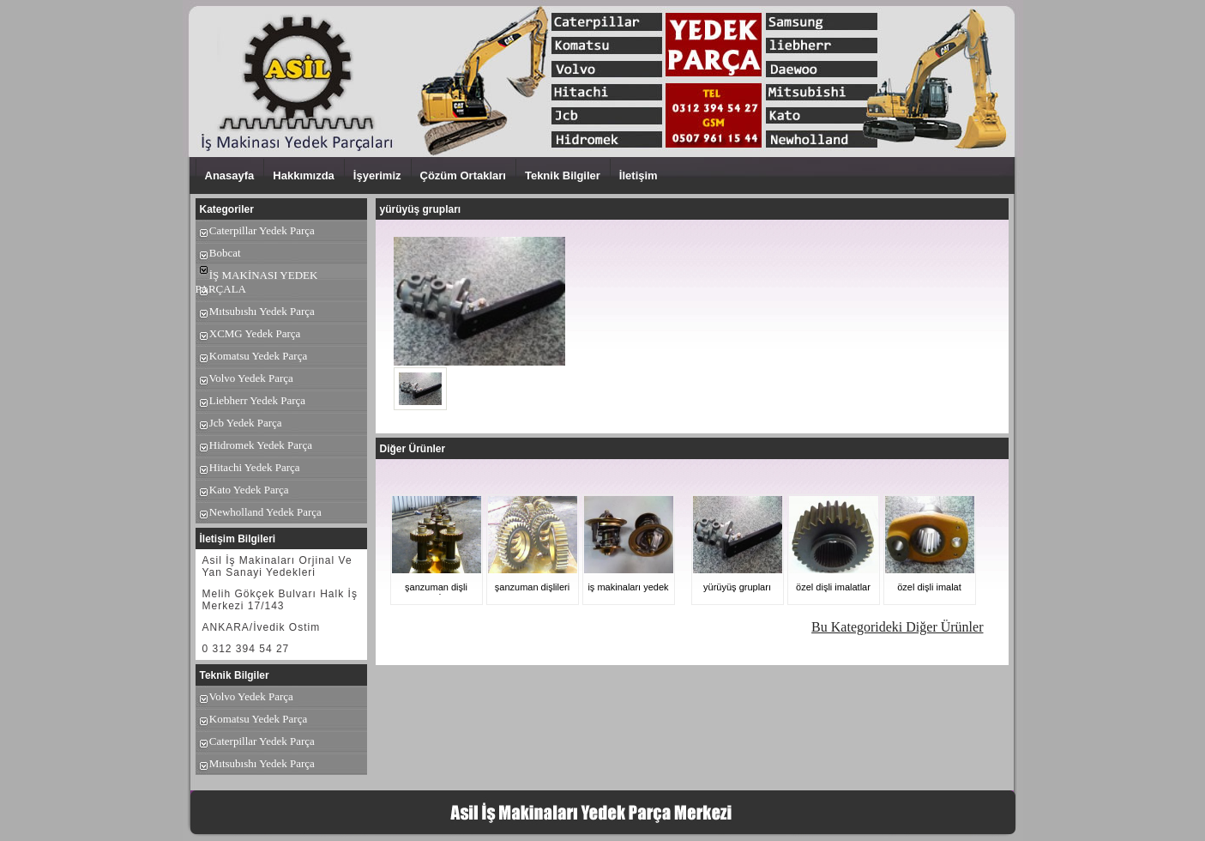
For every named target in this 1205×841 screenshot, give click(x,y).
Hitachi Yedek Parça (248, 467)
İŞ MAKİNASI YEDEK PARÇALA (257, 282)
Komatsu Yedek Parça (252, 355)
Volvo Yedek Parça (244, 378)
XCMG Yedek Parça (248, 333)
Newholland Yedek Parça (259, 511)
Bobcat (218, 252)
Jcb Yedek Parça (239, 422)
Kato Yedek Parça (242, 489)
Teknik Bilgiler (562, 175)
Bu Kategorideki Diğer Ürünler (897, 627)
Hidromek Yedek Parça (254, 445)
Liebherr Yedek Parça (251, 400)
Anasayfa (230, 175)
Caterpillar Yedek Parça (255, 230)
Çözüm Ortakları (463, 175)
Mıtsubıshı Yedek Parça (255, 311)
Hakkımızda (303, 175)
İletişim (638, 175)
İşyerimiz (377, 175)
